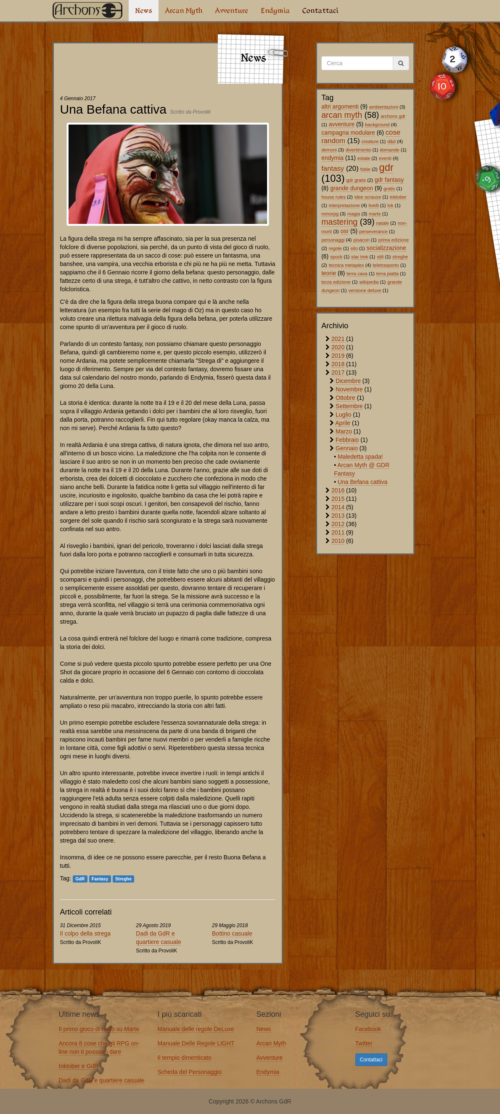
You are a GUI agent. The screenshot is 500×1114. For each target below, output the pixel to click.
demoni (329, 149)
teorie (328, 273)
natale (382, 223)
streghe (400, 256)
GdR (80, 878)
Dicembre (348, 381)
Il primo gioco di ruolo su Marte (99, 1029)
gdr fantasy (389, 179)
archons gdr (393, 116)
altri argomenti (340, 106)
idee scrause (367, 196)
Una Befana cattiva (362, 482)
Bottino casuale (232, 933)
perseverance (373, 231)
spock (336, 256)
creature (369, 141)
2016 (337, 490)
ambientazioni (383, 106)
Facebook (368, 1029)
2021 (337, 338)
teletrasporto (386, 265)
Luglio (343, 414)
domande (389, 149)
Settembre (349, 406)
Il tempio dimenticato (185, 1057)
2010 (337, 540)
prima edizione (393, 239)
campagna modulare (348, 132)
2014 (337, 507)
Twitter (364, 1043)
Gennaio (347, 448)
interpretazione (344, 205)
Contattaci (320, 10)
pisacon (361, 239)
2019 (337, 355)
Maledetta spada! (360, 456)
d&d (391, 141)
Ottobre (345, 397)
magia (353, 213)
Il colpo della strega (85, 933)
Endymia (275, 10)
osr (345, 231)
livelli (373, 205)
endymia (332, 157)
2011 (337, 532)
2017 (337, 372)
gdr (386, 167)
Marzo (344, 431)
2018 (337, 364)
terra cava (357, 273)
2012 (337, 524)
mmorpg (330, 213)
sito (354, 248)
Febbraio (347, 439)
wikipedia (368, 281)
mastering (339, 221)
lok (390, 205)
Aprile (342, 423)
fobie (365, 169)
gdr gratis (356, 180)
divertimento (358, 149)
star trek (359, 256)
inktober (398, 196)
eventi (385, 158)
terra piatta (387, 273)
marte (375, 213)
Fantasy (100, 878)
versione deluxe (364, 290)
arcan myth (341, 115)
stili (380, 256)
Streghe (123, 878)
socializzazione (386, 248)
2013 (337, 515)
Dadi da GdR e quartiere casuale (102, 1080)
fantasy (332, 169)
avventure (341, 124)
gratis (389, 188)
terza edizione (336, 281)
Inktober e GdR (79, 1066)
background (377, 124)
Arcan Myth (183, 10)
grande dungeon (351, 188)
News (143, 10)
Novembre (349, 389)
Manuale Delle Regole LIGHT (196, 1043)
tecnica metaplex (346, 265)
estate (363, 158)
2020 (337, 347)
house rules (333, 196)
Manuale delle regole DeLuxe (196, 1029)
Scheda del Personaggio (190, 1072)
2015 (337, 498)
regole (335, 248)
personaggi (332, 239)
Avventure (231, 10)
